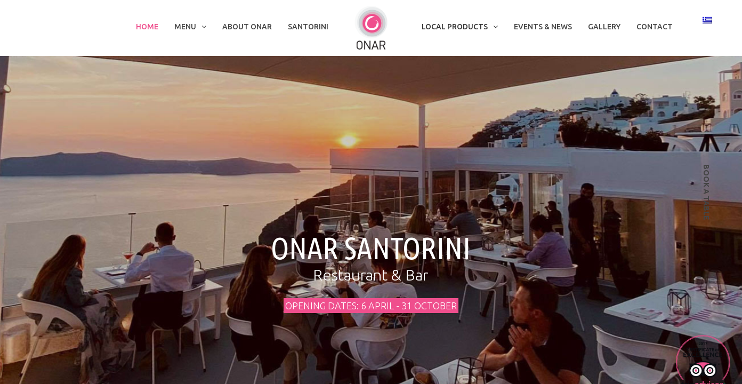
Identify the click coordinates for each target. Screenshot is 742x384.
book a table (706, 192)
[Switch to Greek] (707, 19)
